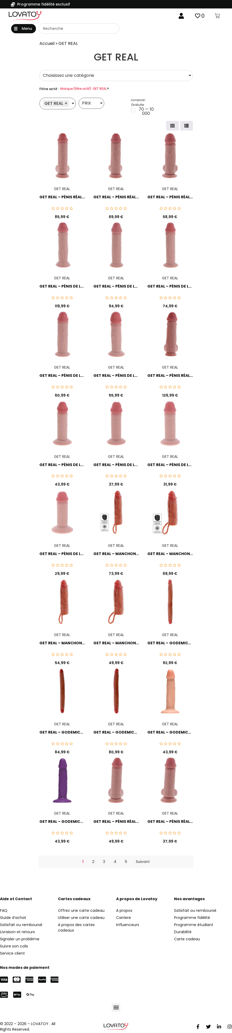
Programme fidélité (192, 918)
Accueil (46, 44)
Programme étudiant (193, 925)
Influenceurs (127, 925)
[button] (23, 29)
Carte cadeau (187, 939)
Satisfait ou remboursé (195, 911)
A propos (124, 911)
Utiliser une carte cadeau (81, 918)
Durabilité (183, 932)
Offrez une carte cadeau (81, 911)
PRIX (86, 104)
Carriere (123, 918)
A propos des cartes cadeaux (76, 928)
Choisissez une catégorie (68, 76)
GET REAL (62, 189)
